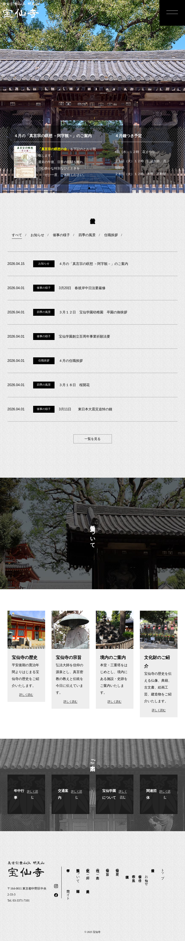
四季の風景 (133, 875)
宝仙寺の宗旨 (107, 868)
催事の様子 (140, 875)
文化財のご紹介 (88, 870)
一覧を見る (92, 439)
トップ (162, 872)
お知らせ (146, 878)
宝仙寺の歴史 (117, 868)
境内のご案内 (97, 870)
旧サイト (68, 892)
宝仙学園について (78, 874)
